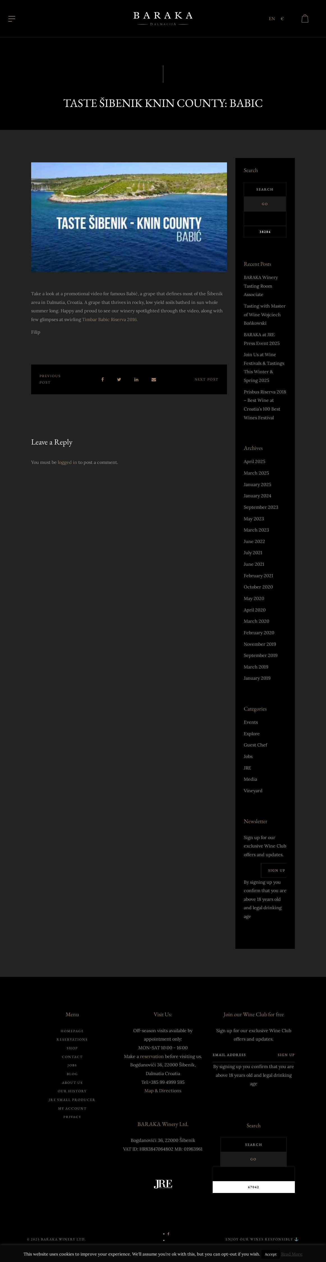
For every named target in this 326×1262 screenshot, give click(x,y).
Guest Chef (255, 746)
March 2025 (256, 474)
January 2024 (257, 497)
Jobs (248, 758)
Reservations (72, 1041)
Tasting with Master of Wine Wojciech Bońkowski (265, 315)
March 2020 (256, 622)
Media (250, 780)
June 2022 (254, 543)
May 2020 (254, 600)
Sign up (276, 871)
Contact (72, 1058)
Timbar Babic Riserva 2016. (110, 321)
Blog (72, 1075)
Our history (72, 1092)
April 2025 (254, 463)
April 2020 (255, 611)
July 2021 (253, 554)
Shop (72, 1049)
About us (72, 1084)
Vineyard (253, 792)
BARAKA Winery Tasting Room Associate (261, 287)
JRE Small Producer (72, 1101)
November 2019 (260, 645)
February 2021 (258, 577)
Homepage (72, 1032)
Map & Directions (162, 1092)
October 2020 (258, 588)
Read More (291, 1254)
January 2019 (257, 679)
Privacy (72, 1118)
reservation (152, 1058)
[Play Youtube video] (129, 219)
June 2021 (254, 565)
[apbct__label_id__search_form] (265, 220)
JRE (247, 769)
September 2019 (260, 656)
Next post (207, 381)
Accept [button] (271, 1254)
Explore (252, 735)
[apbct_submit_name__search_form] (265, 233)
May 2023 (254, 520)
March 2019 (256, 668)
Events (251, 723)
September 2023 (261, 508)
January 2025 (257, 486)
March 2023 (256, 531)
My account (72, 1109)
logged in (67, 463)
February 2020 (259, 634)
